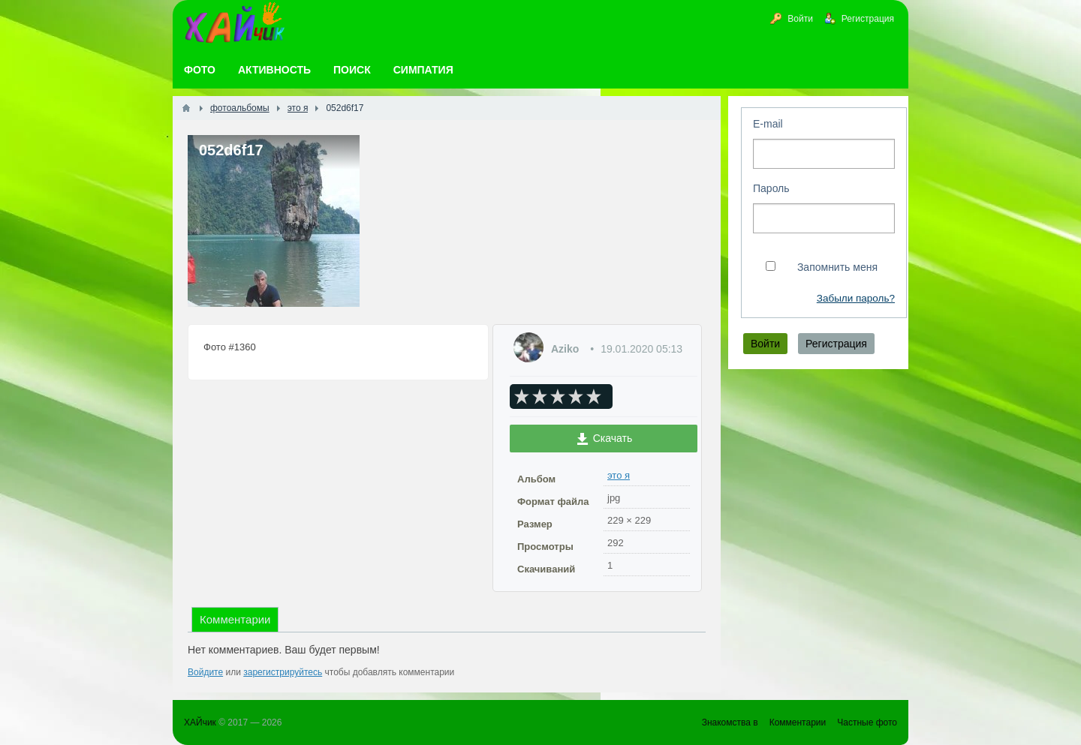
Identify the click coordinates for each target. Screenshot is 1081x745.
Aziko (565, 349)
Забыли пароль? (856, 298)
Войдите (205, 672)
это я (618, 475)
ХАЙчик (200, 722)
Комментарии (235, 619)
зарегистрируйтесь (282, 672)
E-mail (768, 124)
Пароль (771, 188)
